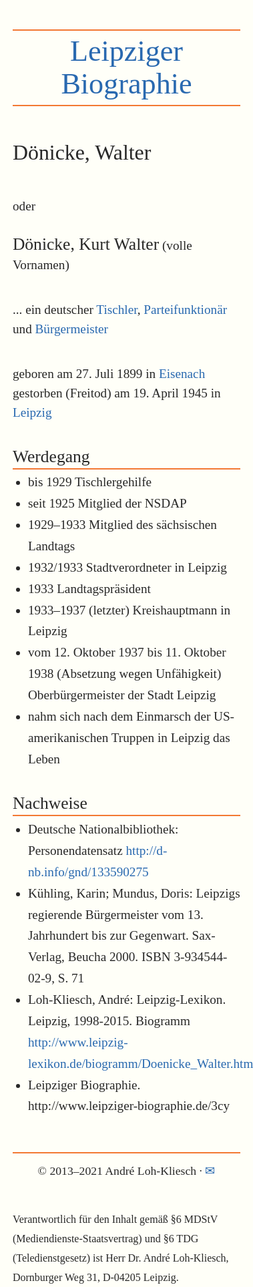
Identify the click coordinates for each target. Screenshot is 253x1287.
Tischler (116, 310)
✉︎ (210, 1170)
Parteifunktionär (185, 310)
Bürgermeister (71, 329)
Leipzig (32, 412)
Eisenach (182, 374)
